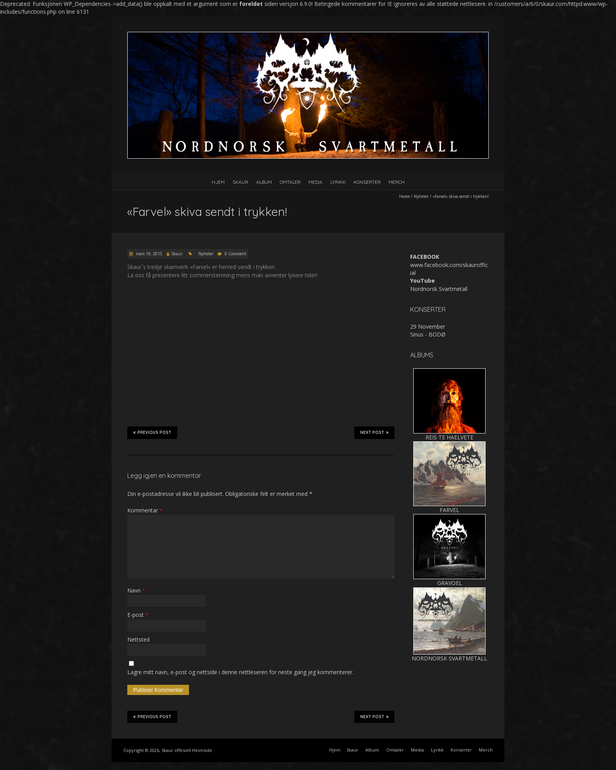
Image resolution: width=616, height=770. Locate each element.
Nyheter (421, 196)
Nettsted (138, 639)
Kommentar (144, 510)
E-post (137, 614)
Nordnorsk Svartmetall (439, 289)
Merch (397, 182)
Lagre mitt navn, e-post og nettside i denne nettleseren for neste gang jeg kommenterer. (240, 672)
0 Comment (235, 253)
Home (404, 196)
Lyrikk (338, 182)
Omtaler (290, 182)
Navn (136, 590)
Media (315, 182)
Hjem (218, 182)
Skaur (240, 182)
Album (264, 182)
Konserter (367, 182)
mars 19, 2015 (148, 253)
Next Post (374, 432)
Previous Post (152, 432)
